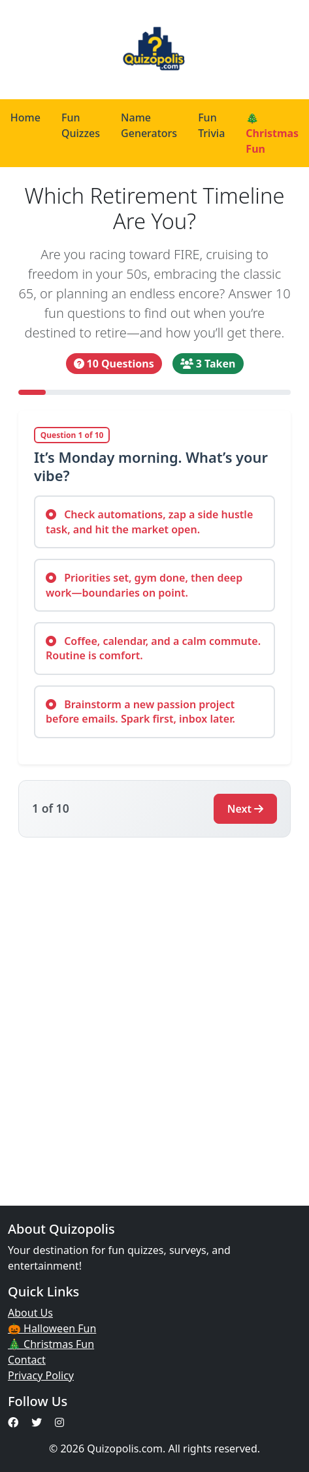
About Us (30, 1313)
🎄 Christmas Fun (51, 1344)
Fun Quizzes (80, 125)
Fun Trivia (211, 125)
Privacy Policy (41, 1375)
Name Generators (149, 125)
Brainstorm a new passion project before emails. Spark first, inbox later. (140, 711)
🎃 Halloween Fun (52, 1328)
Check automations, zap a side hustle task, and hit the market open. (149, 521)
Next (245, 809)
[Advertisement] (154, 1014)
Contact (27, 1360)
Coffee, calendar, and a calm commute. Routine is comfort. (153, 648)
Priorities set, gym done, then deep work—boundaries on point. (144, 585)
